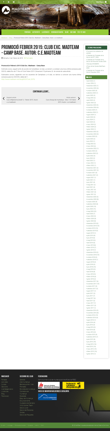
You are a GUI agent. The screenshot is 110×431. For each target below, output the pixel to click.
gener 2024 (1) (91, 129)
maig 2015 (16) (91, 344)
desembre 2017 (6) (92, 281)
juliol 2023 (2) (90, 139)
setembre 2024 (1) (92, 112)
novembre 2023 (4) (92, 134)
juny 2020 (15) (91, 209)
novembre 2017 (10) (92, 284)
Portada (28, 32)
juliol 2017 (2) (90, 293)
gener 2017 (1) (91, 308)
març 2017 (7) (91, 303)
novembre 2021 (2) (92, 170)
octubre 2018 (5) (91, 257)
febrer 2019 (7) (91, 247)
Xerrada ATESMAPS (92, 64)
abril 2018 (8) (90, 272)
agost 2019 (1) (91, 233)
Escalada (23, 396)
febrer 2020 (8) (91, 218)
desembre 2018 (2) (92, 252)
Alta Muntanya (25, 382)
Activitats (36, 32)
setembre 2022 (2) (92, 153)
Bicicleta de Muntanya (27, 389)
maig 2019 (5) (91, 240)
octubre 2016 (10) (92, 315)
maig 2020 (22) (91, 211)
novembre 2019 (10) (92, 226)
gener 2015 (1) (91, 354)
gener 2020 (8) (91, 221)
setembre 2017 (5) (92, 288)
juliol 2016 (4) (90, 322)
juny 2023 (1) (90, 141)
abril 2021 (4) (90, 187)
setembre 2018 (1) (92, 259)
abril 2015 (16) (91, 346)
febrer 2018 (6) (91, 276)
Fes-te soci (82, 32)
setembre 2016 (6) (92, 317)
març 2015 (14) (91, 349)
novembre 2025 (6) (92, 88)
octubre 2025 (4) (91, 90)
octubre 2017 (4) (91, 286)
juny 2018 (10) (91, 267)
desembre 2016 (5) (92, 310)
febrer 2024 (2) (91, 127)
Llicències (45, 32)
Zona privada (100, 2)
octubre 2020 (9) (91, 202)
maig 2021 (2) (91, 185)
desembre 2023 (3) (92, 131)
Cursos (3, 384)
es (19, 2)
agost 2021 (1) (91, 177)
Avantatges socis (7, 389)
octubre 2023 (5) (91, 136)
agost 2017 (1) (91, 291)
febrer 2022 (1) (91, 165)
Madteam (4, 38)
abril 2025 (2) (90, 100)
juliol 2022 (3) (90, 156)
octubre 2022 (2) (91, 151)
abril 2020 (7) (90, 214)
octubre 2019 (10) (92, 228)
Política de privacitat (20, 425)
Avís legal (10, 425)
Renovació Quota (57, 32)
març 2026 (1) (91, 83)
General (22, 380)
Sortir (42, 425)
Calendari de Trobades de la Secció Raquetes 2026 (95, 71)
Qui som (73, 32)
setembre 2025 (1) (92, 93)
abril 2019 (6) (90, 243)
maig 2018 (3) (91, 269)
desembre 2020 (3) (92, 197)
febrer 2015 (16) (91, 351)
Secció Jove (24, 408)
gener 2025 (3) (91, 103)
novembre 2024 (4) (92, 107)
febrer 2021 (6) (91, 192)
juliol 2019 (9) (90, 235)
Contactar (30, 425)
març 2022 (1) (91, 163)
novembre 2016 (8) (92, 313)
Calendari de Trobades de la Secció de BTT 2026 (95, 56)
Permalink (28, 58)
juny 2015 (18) (91, 342)
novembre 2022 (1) (92, 148)
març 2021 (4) (91, 189)
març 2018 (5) (91, 274)
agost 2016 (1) (91, 320)
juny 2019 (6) (90, 238)
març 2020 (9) (91, 216)
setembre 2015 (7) (92, 337)
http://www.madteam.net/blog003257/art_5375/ (18, 79)
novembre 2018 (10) (92, 255)
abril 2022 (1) (90, 160)
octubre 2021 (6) (91, 172)
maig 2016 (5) (91, 327)
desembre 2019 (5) (92, 223)
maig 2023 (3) (91, 144)
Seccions (4, 387)
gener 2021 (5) (91, 194)
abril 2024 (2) (90, 122)
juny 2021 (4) (90, 182)
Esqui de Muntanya (26, 398)
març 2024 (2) (91, 124)
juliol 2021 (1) (90, 180)
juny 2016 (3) (90, 325)
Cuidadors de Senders (27, 403)
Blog (66, 32)
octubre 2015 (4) (91, 334)
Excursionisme (25, 401)
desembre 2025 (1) (92, 86)
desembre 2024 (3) (92, 105)
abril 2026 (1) (90, 81)
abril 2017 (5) (90, 301)
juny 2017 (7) (90, 296)
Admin (37, 425)
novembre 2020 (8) (92, 199)
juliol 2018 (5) (90, 264)
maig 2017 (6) (91, 298)
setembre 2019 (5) (92, 230)
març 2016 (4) (91, 332)
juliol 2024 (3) (90, 117)
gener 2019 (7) (91, 250)
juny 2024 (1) (90, 119)
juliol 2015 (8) (90, 339)
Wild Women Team (26, 405)
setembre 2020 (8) (92, 204)
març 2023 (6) (91, 146)
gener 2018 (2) (91, 279)
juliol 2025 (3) (90, 95)
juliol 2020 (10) (91, 206)
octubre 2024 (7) (91, 110)
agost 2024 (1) (91, 115)
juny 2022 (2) (90, 158)
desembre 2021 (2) (92, 168)
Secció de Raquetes (26, 415)
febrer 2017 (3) (91, 305)
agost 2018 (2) (91, 262)
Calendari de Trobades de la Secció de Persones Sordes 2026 (96, 60)
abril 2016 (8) (90, 329)
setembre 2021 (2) (92, 175)
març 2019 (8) (91, 245)
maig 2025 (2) (91, 98)
